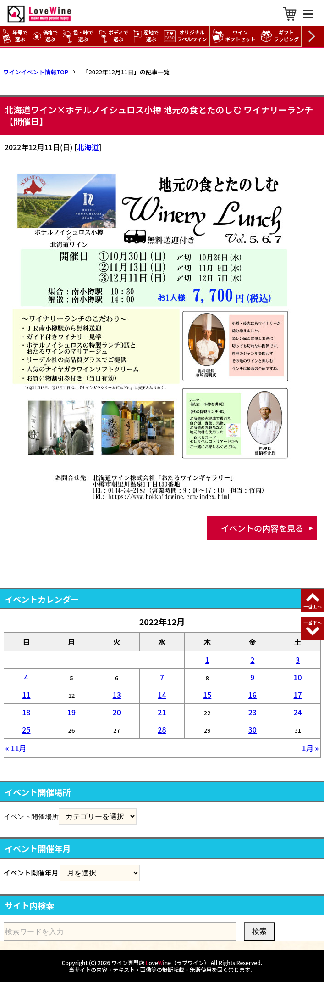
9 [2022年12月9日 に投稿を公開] (252, 677)
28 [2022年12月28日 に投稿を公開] (162, 729)
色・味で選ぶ (78, 36)
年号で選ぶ (14, 36)
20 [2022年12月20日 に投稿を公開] (117, 712)
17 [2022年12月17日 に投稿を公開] (297, 694)
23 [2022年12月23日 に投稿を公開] (252, 712)
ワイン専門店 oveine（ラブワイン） (160, 962)
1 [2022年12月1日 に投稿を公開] (207, 659)
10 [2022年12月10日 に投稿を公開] (297, 677)
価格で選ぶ (45, 36)
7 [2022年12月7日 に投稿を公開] (162, 677)
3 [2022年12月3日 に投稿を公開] (298, 659)
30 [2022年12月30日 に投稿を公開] (252, 729)
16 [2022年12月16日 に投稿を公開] (252, 694)
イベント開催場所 (31, 816)
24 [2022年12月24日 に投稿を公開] (297, 712)
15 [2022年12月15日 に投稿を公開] (207, 694)
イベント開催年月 (31, 872)
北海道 (88, 146)
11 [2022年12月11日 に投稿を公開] (26, 694)
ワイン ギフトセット (235, 36)
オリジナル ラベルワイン (186, 36)
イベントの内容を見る (262, 528)
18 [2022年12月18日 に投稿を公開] (26, 712)
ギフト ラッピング (280, 36)
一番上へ (312, 606)
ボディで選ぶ (113, 36)
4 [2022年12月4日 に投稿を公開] (26, 677)
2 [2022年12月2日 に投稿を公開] (252, 659)
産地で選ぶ (146, 36)
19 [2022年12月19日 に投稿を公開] (71, 712)
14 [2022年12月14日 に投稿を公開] (162, 694)
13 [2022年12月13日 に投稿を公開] (117, 694)
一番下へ (312, 622)
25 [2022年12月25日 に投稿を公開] (26, 729)
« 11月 (16, 747)
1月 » (310, 747)
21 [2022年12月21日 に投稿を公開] (162, 712)
